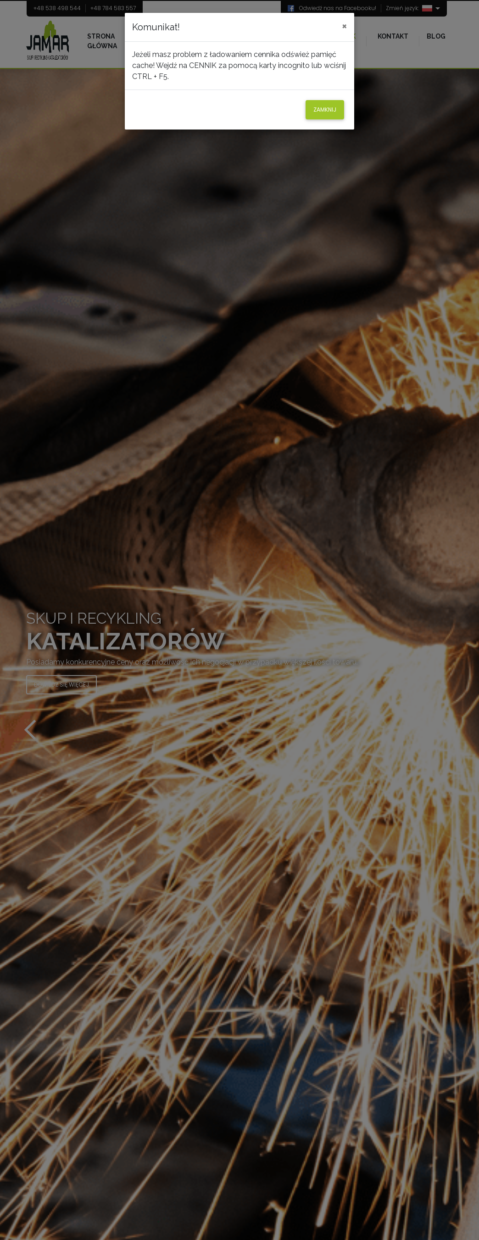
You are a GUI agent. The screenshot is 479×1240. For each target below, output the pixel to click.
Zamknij (324, 109)
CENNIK (203, 65)
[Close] (344, 26)
